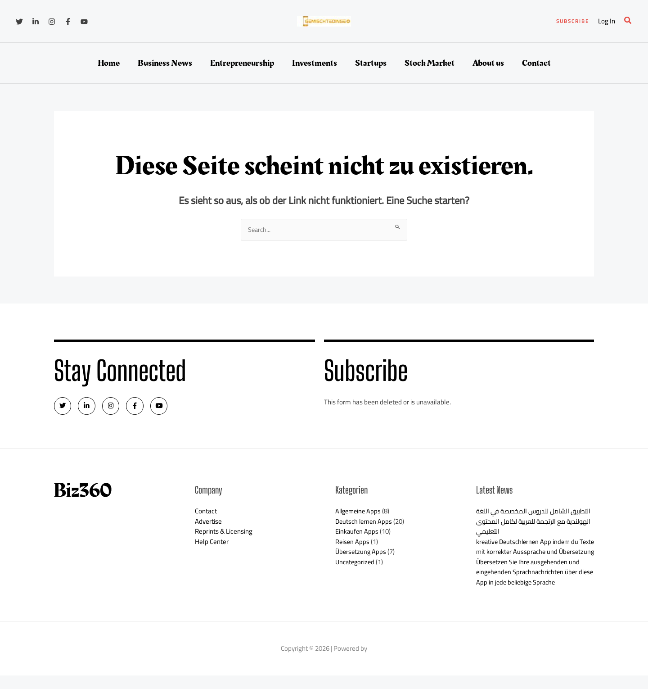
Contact (206, 514)
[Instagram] (51, 21)
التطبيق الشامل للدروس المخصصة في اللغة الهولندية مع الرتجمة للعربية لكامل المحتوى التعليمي (531, 524)
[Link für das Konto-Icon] (606, 21)
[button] (572, 21)
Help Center (212, 544)
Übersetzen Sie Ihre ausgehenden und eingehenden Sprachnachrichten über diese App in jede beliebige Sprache (530, 585)
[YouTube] (84, 21)
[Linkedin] (35, 21)
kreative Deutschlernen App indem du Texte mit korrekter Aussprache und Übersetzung (529, 554)
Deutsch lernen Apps (365, 524)
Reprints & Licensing (223, 534)
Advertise (208, 524)
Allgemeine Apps (359, 514)
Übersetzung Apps (361, 555)
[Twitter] (19, 21)
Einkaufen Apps (357, 534)
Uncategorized (356, 564)
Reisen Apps (352, 544)
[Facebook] (68, 21)
